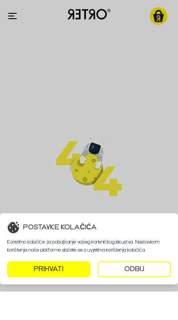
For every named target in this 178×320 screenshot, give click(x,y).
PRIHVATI (48, 269)
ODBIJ (134, 269)
